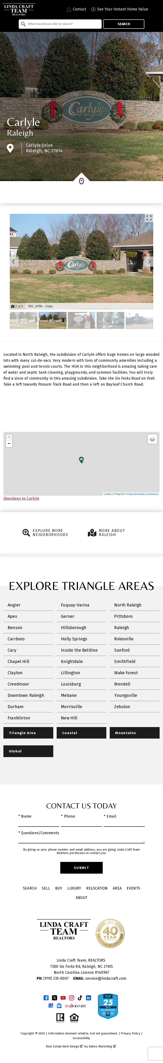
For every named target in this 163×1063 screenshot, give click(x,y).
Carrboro (16, 638)
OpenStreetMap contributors (143, 494)
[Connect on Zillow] (59, 1005)
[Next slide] (149, 261)
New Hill (69, 717)
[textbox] (63, 24)
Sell (46, 889)
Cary (12, 650)
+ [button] (9, 437)
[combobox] (60, 24)
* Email (110, 817)
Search (124, 24)
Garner (67, 616)
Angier (14, 605)
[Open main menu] (157, 9)
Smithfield (124, 661)
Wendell (122, 684)
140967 (103, 973)
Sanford (122, 650)
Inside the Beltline (79, 650)
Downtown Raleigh (26, 695)
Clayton (15, 672)
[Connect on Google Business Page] (50, 1005)
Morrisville (71, 706)
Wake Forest (126, 672)
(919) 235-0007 (53, 979)
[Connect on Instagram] (71, 998)
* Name (24, 817)
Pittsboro (123, 616)
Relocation (97, 889)
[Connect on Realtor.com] (75, 1005)
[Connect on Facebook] (46, 998)
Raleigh (20, 133)
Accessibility (81, 1039)
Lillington (70, 672)
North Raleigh (128, 605)
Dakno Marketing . (102, 1047)
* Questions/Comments (38, 833)
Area (117, 889)
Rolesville (123, 638)
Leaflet (107, 494)
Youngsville (125, 695)
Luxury (74, 889)
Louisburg (71, 684)
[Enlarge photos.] (149, 218)
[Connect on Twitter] (54, 998)
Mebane (69, 695)
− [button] (9, 444)
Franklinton (19, 717)
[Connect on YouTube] (63, 998)
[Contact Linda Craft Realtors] (76, 9)
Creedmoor (18, 684)
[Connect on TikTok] (80, 998)
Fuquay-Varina (75, 605)
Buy (58, 889)
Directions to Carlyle (21, 498)
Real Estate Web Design (64, 1047)
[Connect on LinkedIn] (88, 998)
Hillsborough (73, 627)
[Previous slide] (13, 261)
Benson (15, 627)
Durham (16, 706)
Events (133, 889)
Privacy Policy (130, 1034)
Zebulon (122, 706)
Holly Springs (74, 638)
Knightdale (72, 661)
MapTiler (120, 494)
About (81, 898)
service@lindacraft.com (99, 979)
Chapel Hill (18, 661)
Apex (12, 616)
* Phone (68, 817)
